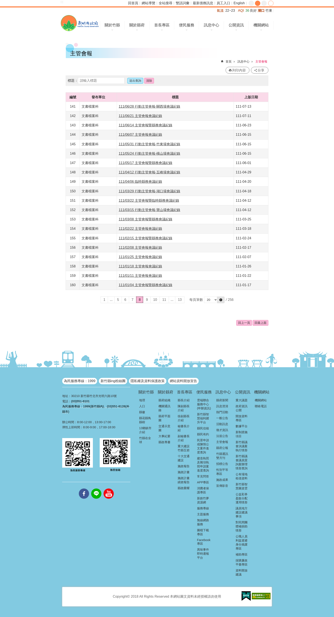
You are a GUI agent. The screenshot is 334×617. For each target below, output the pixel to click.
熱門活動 (222, 412)
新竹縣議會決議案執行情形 (242, 446)
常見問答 (203, 476)
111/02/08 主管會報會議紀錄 (140, 247)
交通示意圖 (164, 428)
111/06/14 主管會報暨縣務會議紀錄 (145, 125)
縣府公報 (222, 448)
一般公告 (222, 418)
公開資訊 (236, 25)
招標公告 (222, 464)
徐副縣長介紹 (184, 418)
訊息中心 (211, 25)
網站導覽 (148, 3)
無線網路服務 (203, 522)
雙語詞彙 (182, 3)
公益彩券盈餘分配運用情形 (242, 498)
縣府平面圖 (164, 418)
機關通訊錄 (164, 408)
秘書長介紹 (184, 428)
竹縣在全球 (145, 440)
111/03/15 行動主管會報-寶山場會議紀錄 (149, 210)
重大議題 (242, 400)
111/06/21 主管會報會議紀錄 (140, 116)
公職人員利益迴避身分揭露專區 (242, 542)
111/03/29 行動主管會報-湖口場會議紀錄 (149, 191)
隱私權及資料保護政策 (148, 381)
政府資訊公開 (242, 408)
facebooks (84, 488)
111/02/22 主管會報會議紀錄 (140, 228)
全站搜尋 (165, 3)
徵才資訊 (222, 430)
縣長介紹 (184, 400)
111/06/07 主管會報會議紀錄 (140, 134)
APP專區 (203, 482)
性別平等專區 (222, 472)
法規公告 (222, 436)
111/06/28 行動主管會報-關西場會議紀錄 (149, 106)
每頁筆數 (196, 299)
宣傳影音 (222, 485)
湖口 (261, 10)
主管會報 (261, 61)
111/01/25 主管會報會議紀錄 (140, 257)
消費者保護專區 (203, 490)
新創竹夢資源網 (203, 500)
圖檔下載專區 (203, 532)
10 (155, 299)
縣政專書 (164, 442)
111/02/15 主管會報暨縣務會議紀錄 (145, 238)
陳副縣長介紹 (184, 408)
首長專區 (162, 25)
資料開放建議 (242, 572)
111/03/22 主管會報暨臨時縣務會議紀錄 (149, 200)
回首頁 (133, 3)
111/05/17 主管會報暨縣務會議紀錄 (145, 163)
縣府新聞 (222, 400)
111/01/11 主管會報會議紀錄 (140, 275)
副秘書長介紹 (184, 438)
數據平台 (242, 426)
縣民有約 (203, 434)
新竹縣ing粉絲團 (113, 381)
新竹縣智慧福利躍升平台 (203, 418)
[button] (221, 300)
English (239, 3)
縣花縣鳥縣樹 (145, 420)
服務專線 (203, 508)
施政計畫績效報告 (184, 480)
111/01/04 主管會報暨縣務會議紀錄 (145, 285)
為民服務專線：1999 (79, 381)
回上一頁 (244, 322)
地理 (142, 400)
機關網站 (261, 25)
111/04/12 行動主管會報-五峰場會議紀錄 (149, 172)
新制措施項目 (242, 434)
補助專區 (242, 554)
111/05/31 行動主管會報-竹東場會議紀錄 (149, 144)
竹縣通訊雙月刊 (222, 456)
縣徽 (142, 412)
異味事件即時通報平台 (203, 553)
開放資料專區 (242, 418)
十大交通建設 (184, 458)
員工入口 (223, 3)
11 (164, 299)
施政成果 (222, 479)
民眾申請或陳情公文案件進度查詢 (203, 446)
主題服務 (203, 514)
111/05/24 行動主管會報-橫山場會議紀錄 (149, 153)
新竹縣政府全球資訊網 (79, 23)
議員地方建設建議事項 (242, 512)
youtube (108, 488)
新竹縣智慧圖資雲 (242, 486)
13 (180, 299)
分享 (271, 3)
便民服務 (186, 25)
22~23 (230, 10)
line (96, 488)
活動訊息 (222, 424)
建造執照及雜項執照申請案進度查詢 (203, 464)
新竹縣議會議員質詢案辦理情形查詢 (242, 462)
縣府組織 (164, 400)
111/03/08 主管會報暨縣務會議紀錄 (145, 219)
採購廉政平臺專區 (242, 562)
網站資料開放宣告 (183, 381)
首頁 (229, 61)
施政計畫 (184, 472)
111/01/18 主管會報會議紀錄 (140, 266)
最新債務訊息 (203, 3)
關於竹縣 (112, 25)
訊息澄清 (222, 406)
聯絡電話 (261, 406)
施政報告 (184, 466)
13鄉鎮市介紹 (145, 430)
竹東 (268, 10)
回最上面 (260, 322)
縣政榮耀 (184, 488)
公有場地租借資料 (242, 476)
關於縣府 (137, 25)
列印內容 (239, 70)
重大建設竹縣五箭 (184, 448)
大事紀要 (164, 436)
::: (61, 2)
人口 (142, 406)
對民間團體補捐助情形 (242, 526)
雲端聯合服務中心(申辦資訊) (204, 404)
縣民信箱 (203, 428)
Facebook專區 (203, 541)
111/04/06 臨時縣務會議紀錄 (140, 181)
